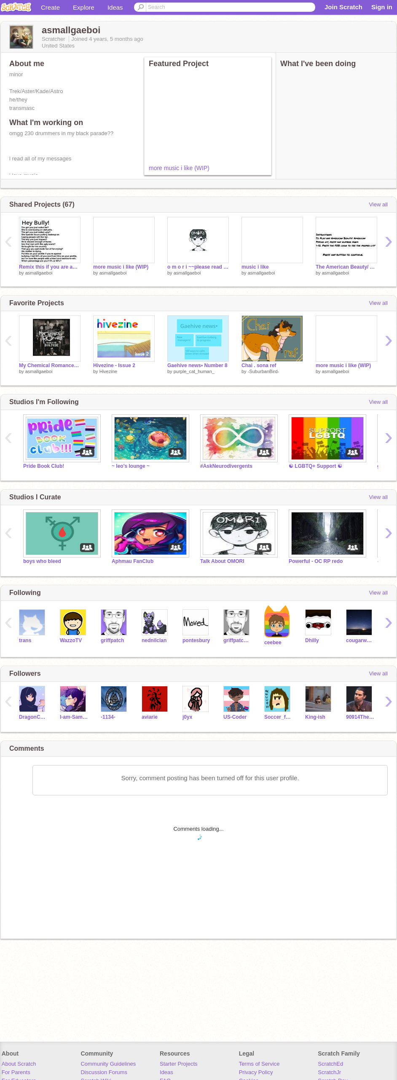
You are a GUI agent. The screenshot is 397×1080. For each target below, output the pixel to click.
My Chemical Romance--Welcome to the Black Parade (49, 365)
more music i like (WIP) (179, 168)
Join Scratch (343, 7)
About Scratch (19, 1064)
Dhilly (312, 640)
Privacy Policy (256, 1072)
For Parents (16, 1072)
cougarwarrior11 (360, 640)
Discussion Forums (103, 1072)
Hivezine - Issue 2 (114, 365)
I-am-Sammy (74, 717)
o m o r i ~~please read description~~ (198, 267)
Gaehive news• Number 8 (197, 365)
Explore (83, 7)
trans (25, 640)
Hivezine (108, 371)
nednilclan (154, 640)
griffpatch (112, 640)
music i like (255, 267)
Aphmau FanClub (132, 561)
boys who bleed (42, 561)
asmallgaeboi (39, 272)
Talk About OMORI (222, 561)
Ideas (115, 7)
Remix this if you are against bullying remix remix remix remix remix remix (49, 267)
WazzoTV (71, 640)
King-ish (315, 717)
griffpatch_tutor (237, 640)
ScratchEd (330, 1064)
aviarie (150, 717)
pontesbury (196, 640)
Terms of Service (259, 1064)
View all (378, 204)
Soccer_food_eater (278, 717)
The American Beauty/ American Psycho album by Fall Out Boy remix (346, 267)
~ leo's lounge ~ (131, 466)
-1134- (108, 717)
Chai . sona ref (258, 365)
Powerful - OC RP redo (316, 561)
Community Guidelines (108, 1064)
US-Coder (235, 717)
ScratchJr (329, 1072)
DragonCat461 (33, 717)
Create (50, 7)
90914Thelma (360, 717)
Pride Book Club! (43, 466)
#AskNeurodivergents (226, 466)
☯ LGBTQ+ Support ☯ (315, 466)
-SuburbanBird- (263, 371)
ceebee (273, 642)
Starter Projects (179, 1064)
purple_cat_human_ (194, 371)
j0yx (187, 717)
